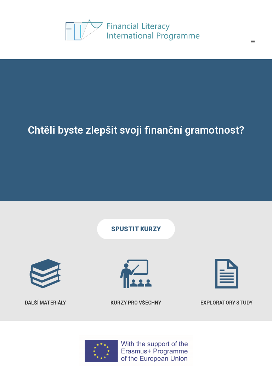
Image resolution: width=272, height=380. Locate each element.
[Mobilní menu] (253, 41)
